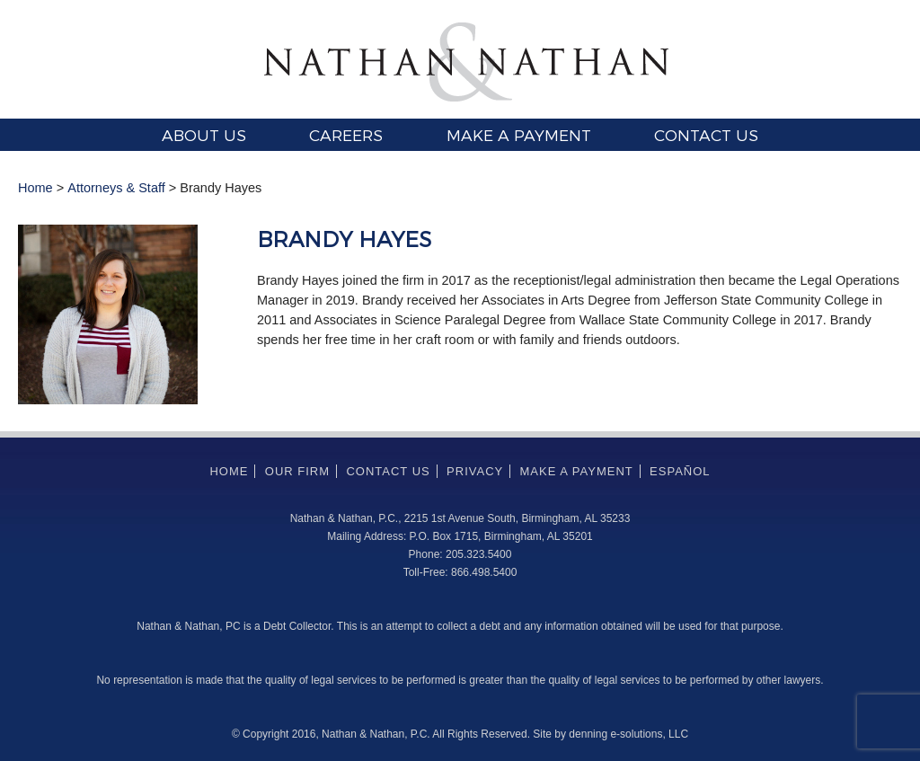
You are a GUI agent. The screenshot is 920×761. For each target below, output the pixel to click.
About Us (204, 134)
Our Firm (297, 471)
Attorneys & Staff (116, 188)
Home (35, 188)
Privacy (475, 471)
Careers (346, 134)
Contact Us (706, 134)
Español (680, 471)
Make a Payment (519, 134)
